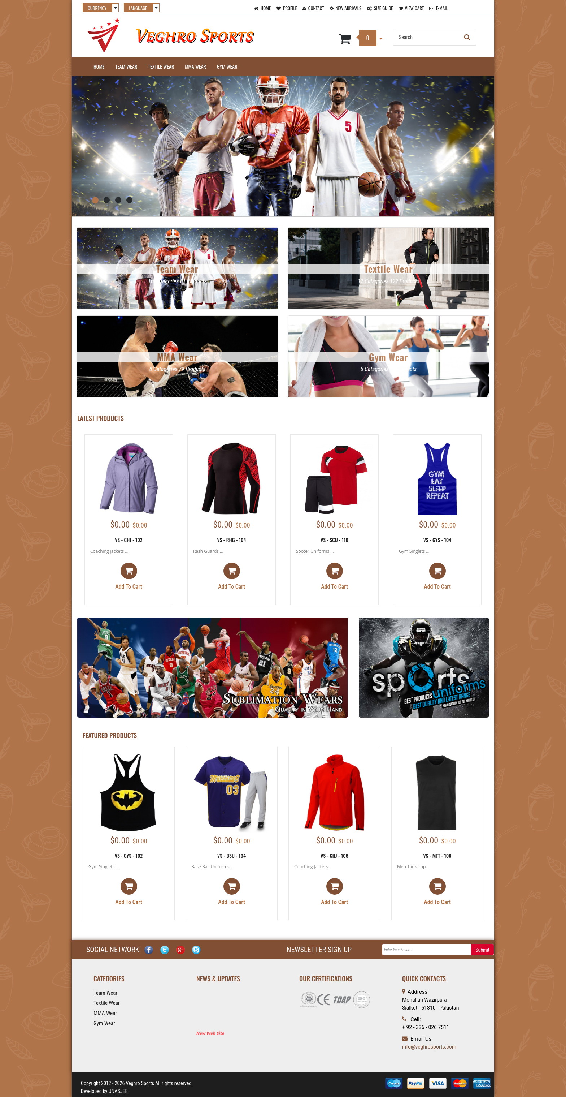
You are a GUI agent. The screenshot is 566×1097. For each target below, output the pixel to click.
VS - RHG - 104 (231, 539)
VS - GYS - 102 (129, 855)
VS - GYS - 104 (437, 539)
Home (98, 66)
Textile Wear (161, 66)
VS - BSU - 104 (231, 855)
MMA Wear (195, 66)
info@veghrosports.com (429, 1047)
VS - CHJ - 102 (129, 539)
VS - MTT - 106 (437, 855)
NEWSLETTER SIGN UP (319, 950)
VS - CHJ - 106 (334, 855)
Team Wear (126, 66)
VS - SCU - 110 (334, 539)
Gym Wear (227, 66)
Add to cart (128, 576)
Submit (482, 950)
